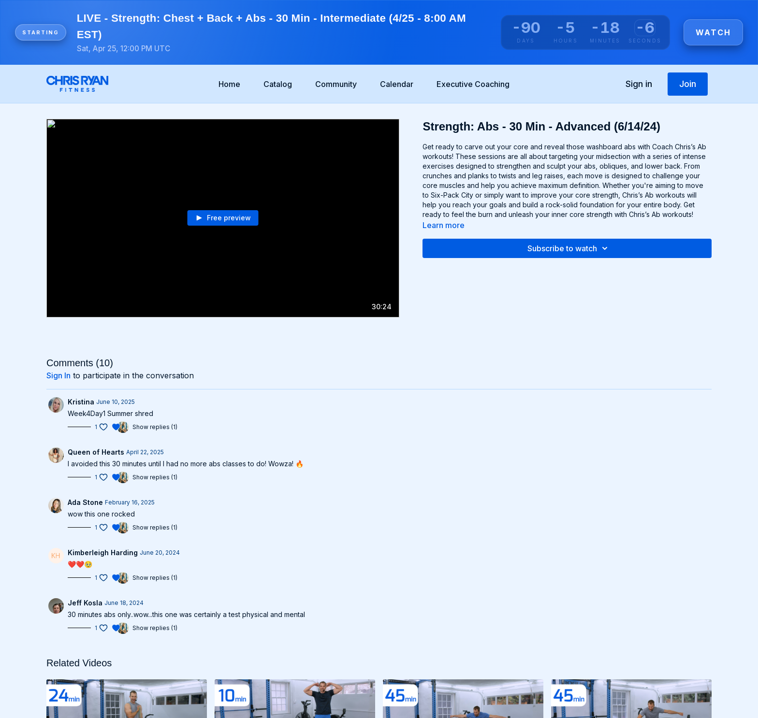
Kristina (81, 402)
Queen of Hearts (96, 452)
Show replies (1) (154, 427)
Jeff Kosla (85, 603)
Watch (713, 32)
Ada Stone (85, 502)
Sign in (639, 84)
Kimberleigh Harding (103, 552)
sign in (58, 375)
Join (687, 84)
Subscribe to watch (569, 248)
